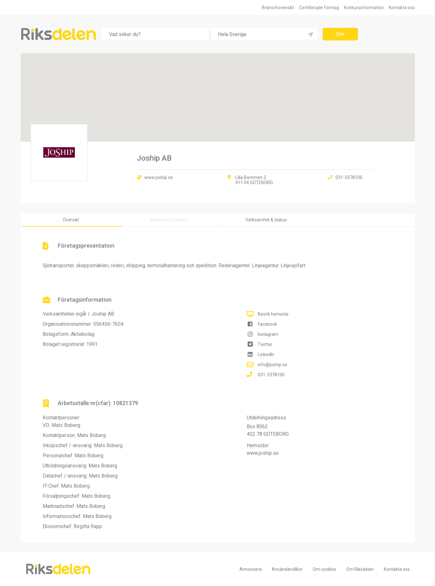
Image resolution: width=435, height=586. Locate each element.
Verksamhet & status (266, 219)
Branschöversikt (278, 7)
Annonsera (250, 569)
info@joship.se (272, 364)
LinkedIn (266, 354)
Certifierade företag (319, 7)
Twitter (265, 344)
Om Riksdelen (360, 569)
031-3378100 (271, 374)
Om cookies (324, 569)
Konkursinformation (364, 7)
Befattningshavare (168, 219)
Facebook (267, 324)
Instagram (268, 334)
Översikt (71, 219)
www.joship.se (158, 177)
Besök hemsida (273, 314)
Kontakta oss (402, 7)
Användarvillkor (287, 569)
